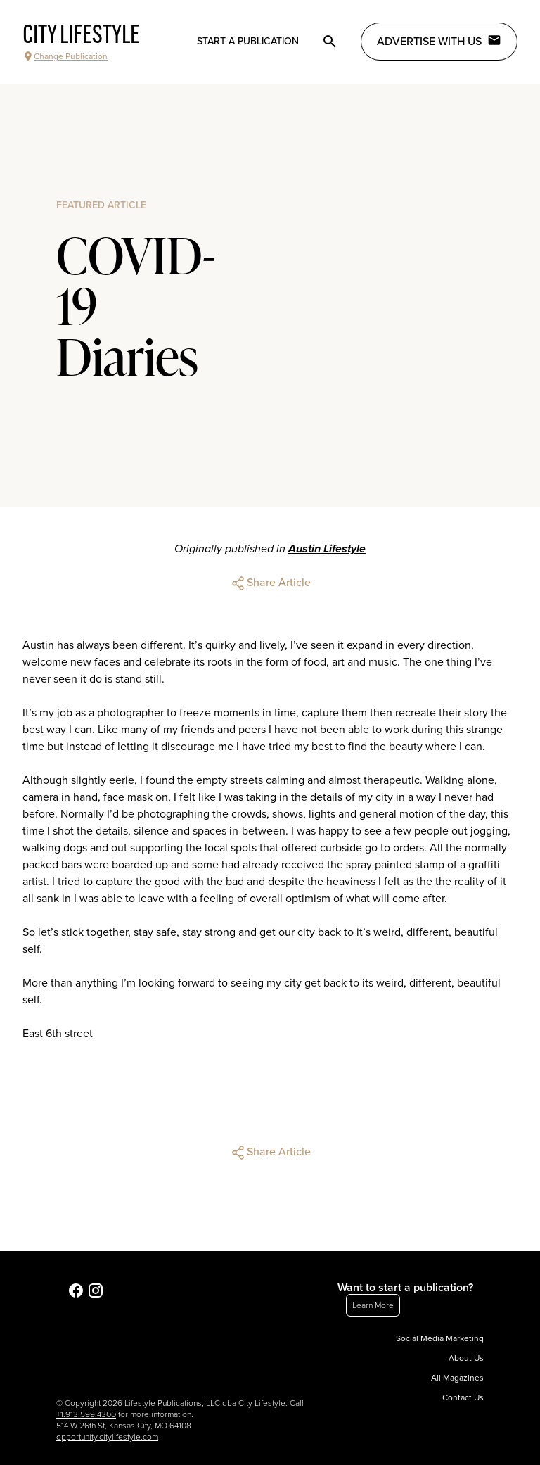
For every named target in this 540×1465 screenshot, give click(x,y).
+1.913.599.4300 (86, 1414)
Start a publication (248, 41)
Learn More (373, 1305)
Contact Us (463, 1397)
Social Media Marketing (440, 1338)
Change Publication (65, 56)
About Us (466, 1358)
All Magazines (457, 1378)
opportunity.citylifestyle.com (107, 1437)
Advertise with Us (439, 41)
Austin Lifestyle (327, 549)
